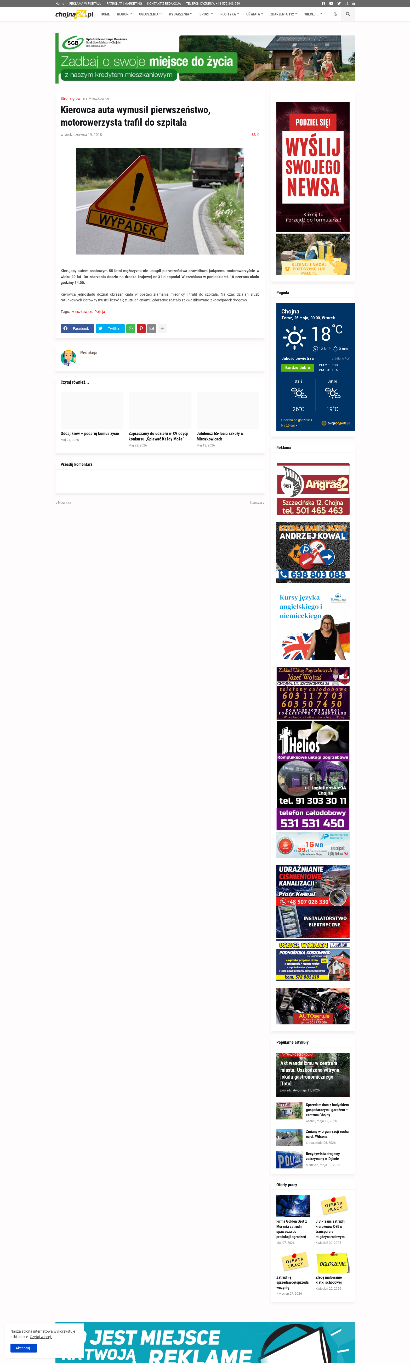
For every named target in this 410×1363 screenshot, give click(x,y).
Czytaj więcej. (41, 1337)
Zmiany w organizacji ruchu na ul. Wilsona (327, 1134)
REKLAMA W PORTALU (85, 3)
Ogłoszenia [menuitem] (148, 14)
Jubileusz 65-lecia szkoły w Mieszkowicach (220, 436)
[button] (335, 14)
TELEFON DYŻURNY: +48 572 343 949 (213, 3)
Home (59, 3)
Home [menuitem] (105, 14)
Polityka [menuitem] (228, 14)
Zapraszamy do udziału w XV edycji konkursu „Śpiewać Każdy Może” (158, 436)
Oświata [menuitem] (253, 14)
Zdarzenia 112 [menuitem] (282, 14)
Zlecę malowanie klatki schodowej (329, 1280)
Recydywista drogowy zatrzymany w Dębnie (323, 1156)
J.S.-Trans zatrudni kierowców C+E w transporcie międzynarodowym (330, 1229)
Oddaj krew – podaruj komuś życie (90, 433)
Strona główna (73, 98)
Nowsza (64, 502)
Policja (99, 311)
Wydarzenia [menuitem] (179, 14)
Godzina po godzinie (295, 420)
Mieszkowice (98, 98)
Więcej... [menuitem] (311, 14)
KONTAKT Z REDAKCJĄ (164, 3)
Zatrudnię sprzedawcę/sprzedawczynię (292, 1282)
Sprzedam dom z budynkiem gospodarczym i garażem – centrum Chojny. (327, 1109)
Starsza (255, 502)
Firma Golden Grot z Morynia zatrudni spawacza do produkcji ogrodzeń (291, 1229)
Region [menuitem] (123, 14)
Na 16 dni (288, 425)
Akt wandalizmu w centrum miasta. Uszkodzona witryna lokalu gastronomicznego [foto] (309, 1073)
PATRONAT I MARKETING (124, 3)
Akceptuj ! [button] (24, 1348)
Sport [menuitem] (205, 14)
